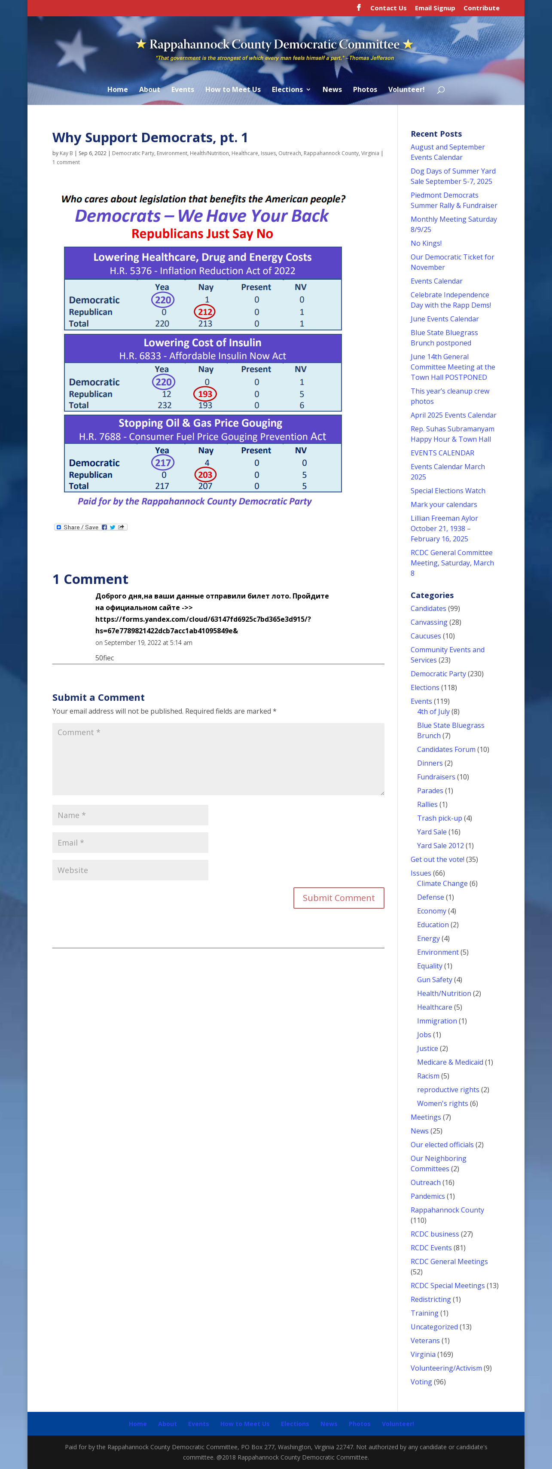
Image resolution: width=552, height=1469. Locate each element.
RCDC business (435, 1234)
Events (182, 90)
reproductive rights (448, 1089)
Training (425, 1313)
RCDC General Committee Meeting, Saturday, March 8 (452, 563)
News (332, 90)
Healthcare (245, 153)
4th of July (433, 711)
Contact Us (388, 8)
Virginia (370, 153)
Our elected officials (442, 1144)
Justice (427, 1048)
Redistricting (431, 1299)
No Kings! (426, 243)
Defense (430, 897)
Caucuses (426, 636)
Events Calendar (437, 281)
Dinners (430, 763)
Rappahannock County (331, 153)
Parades (430, 790)
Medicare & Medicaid (450, 1062)
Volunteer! (406, 90)
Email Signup (435, 8)
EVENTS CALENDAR (442, 453)
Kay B (66, 153)
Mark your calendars (444, 504)
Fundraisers (436, 777)
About (149, 90)
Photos (365, 90)
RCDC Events (431, 1247)
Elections (287, 90)
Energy (428, 938)
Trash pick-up (439, 818)
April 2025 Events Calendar (454, 415)
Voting (421, 1382)
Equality (429, 966)
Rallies (427, 804)
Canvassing (429, 622)
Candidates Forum (446, 749)
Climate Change (442, 883)
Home (117, 90)
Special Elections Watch (448, 490)
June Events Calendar (445, 319)
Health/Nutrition (209, 153)
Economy (431, 911)
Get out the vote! (437, 859)
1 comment (66, 162)
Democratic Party (133, 153)
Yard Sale (432, 832)
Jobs (424, 1034)
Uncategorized (434, 1327)
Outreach (289, 153)
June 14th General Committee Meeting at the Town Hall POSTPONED (453, 367)
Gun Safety (434, 979)
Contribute (482, 8)
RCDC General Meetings (449, 1261)
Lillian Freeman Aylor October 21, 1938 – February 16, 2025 (444, 528)
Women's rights (442, 1103)
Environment (172, 153)
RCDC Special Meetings (448, 1285)
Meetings (426, 1117)
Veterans (425, 1340)
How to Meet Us (233, 90)
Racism (428, 1076)
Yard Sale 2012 (440, 845)
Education (433, 924)
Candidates (428, 608)
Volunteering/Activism (446, 1368)
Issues (268, 153)
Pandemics (428, 1196)
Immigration (437, 1021)
